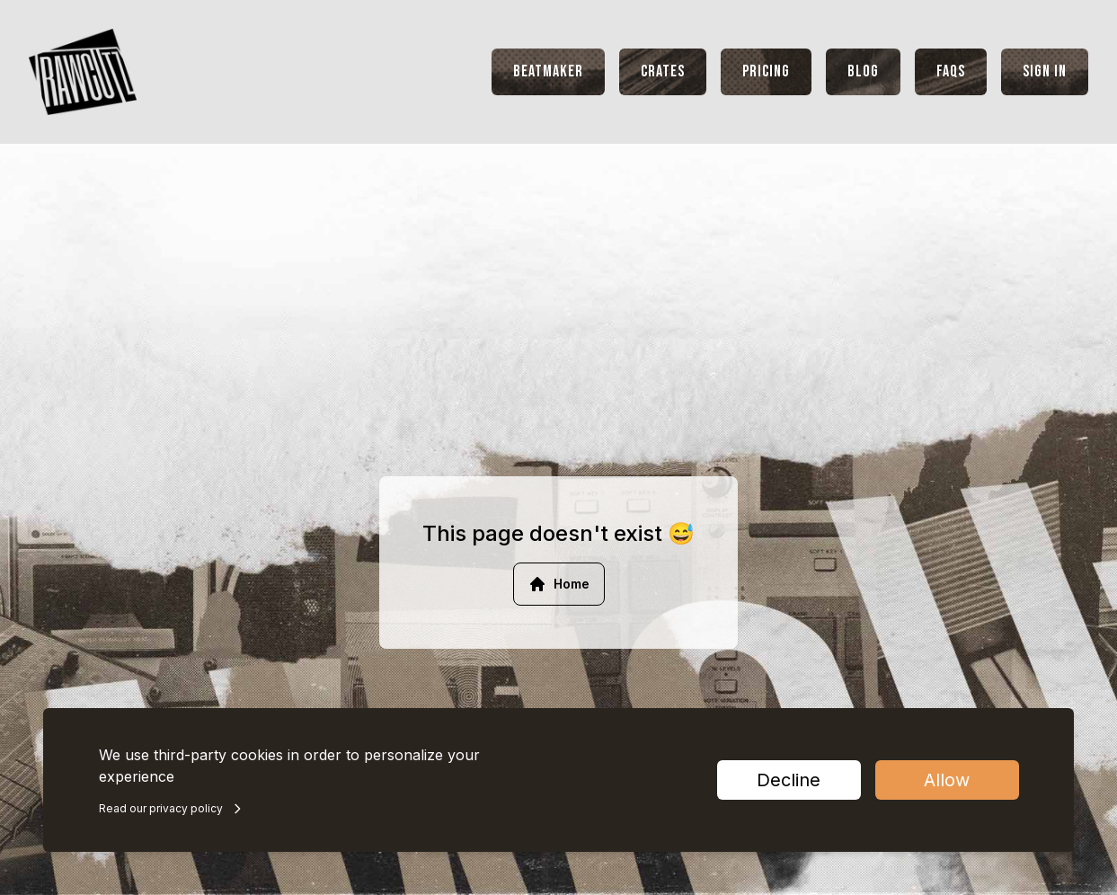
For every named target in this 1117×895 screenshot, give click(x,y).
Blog (863, 71)
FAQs (950, 71)
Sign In (1045, 71)
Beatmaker (548, 71)
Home (559, 584)
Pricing (766, 71)
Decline (788, 780)
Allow (947, 780)
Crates (663, 71)
